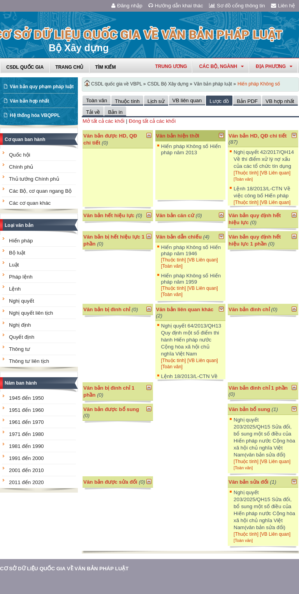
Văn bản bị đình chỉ (106, 309)
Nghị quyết (21, 301)
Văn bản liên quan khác (185, 309)
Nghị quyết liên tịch (31, 313)
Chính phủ (21, 167)
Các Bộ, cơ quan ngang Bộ (40, 191)
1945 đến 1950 (26, 398)
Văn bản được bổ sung (111, 409)
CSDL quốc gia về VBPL (116, 84)
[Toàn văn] (243, 179)
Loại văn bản (19, 225)
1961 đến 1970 (26, 422)
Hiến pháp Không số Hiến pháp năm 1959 (191, 279)
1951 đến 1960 (26, 410)
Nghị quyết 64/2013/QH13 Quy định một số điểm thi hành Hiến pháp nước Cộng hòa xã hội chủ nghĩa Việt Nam (191, 340)
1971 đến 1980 (26, 434)
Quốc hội (19, 155)
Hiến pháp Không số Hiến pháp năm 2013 (191, 149)
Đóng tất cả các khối (152, 121)
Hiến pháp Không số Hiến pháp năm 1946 (191, 250)
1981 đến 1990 (26, 446)
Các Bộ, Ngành (221, 66)
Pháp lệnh (21, 277)
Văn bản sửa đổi (249, 482)
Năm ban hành (21, 383)
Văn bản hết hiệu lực (108, 215)
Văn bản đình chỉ (249, 309)
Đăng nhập (126, 6)
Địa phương (274, 66)
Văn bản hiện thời (177, 136)
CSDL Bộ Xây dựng (168, 84)
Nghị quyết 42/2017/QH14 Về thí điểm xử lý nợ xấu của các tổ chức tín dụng (264, 159)
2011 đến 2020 (26, 482)
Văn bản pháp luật (213, 84)
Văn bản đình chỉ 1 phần (258, 388)
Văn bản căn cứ (175, 215)
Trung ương (171, 66)
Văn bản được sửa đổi (110, 482)
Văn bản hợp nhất (29, 101)
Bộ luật (17, 253)
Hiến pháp (21, 241)
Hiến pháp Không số (258, 84)
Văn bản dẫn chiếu (179, 237)
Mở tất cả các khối (104, 121)
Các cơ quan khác (30, 203)
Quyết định (21, 337)
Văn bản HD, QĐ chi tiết (258, 136)
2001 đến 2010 (26, 470)
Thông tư (19, 349)
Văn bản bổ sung (249, 409)
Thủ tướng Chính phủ (34, 179)
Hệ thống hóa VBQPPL (35, 115)
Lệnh (15, 289)
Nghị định (20, 325)
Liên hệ (283, 6)
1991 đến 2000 (26, 458)
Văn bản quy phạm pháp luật (42, 86)
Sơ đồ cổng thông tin (237, 6)
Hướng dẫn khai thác (175, 6)
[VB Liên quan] (275, 173)
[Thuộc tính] (246, 173)
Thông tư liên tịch (29, 361)
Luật (14, 265)
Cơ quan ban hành (25, 139)
